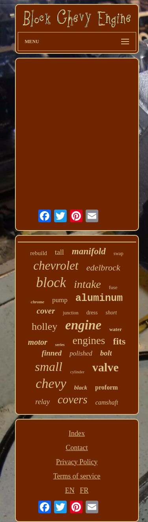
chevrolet (55, 265)
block (51, 282)
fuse (113, 287)
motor (37, 342)
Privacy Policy (77, 462)
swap (119, 253)
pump (59, 300)
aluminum (99, 298)
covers (73, 399)
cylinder (77, 371)
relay (43, 402)
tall (59, 252)
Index (77, 433)
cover (46, 311)
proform (106, 387)
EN (70, 490)
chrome (37, 301)
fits (119, 341)
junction (70, 313)
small (48, 366)
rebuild (38, 253)
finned (52, 353)
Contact (77, 448)
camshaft (107, 402)
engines (89, 340)
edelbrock (103, 267)
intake (87, 284)
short (111, 313)
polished (80, 353)
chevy (51, 383)
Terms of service (77, 476)
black (80, 387)
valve (105, 367)
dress (92, 313)
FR (84, 490)
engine (83, 325)
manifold (89, 251)
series (60, 344)
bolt (106, 353)
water (115, 329)
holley (44, 326)
